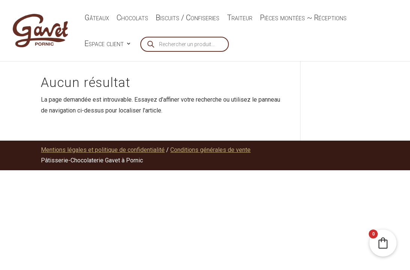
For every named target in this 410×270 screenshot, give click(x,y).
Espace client (104, 44)
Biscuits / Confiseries (187, 18)
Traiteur (239, 18)
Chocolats (132, 18)
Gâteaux (96, 18)
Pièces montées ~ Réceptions (303, 18)
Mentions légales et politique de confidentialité (103, 149)
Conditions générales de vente (210, 149)
